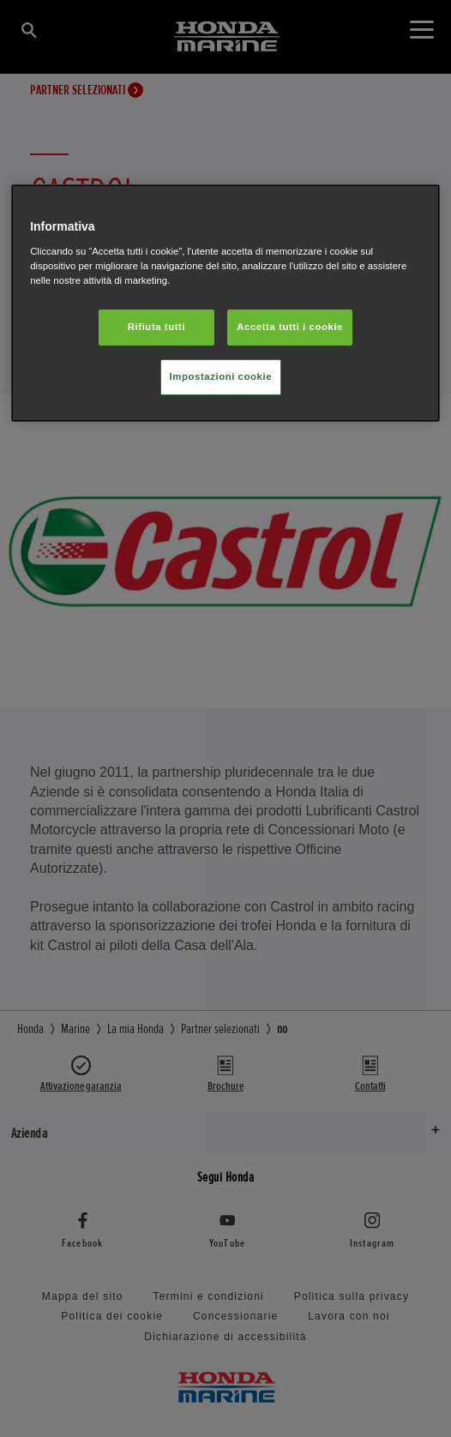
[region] (225, 303)
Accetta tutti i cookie (290, 327)
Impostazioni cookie (221, 376)
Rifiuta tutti (156, 327)
